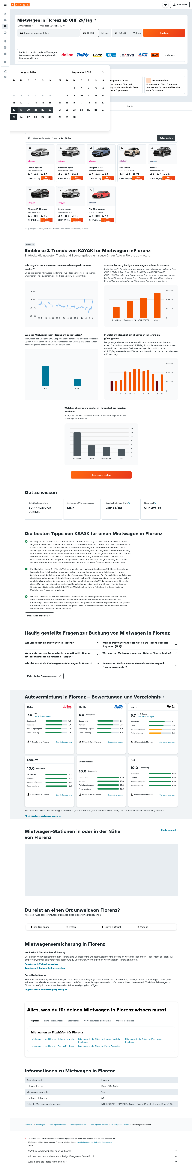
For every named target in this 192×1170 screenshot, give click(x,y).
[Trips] (5, 62)
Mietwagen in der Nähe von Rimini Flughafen (99, 1046)
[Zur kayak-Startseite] (20, 4)
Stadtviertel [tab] (73, 1020)
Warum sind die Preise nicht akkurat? (103, 1161)
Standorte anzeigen (64, 742)
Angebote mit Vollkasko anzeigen (41, 964)
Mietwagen (40, 1124)
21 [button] (77, 82)
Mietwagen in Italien (78, 1124)
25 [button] (55, 89)
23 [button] (91, 82)
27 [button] (69, 89)
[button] (5, 4)
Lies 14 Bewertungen (146, 716)
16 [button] (91, 75)
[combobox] (25, 25)
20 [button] (69, 82)
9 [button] (91, 68)
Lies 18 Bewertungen (42, 716)
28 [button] (76, 89)
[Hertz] (170, 707)
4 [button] (55, 68)
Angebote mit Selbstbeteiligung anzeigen (46, 989)
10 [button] (48, 75)
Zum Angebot (46, 178)
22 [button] (83, 82)
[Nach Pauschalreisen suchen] (5, 33)
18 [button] (55, 82)
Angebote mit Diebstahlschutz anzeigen (45, 968)
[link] (101, 475)
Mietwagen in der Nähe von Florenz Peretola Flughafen (99, 1040)
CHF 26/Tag (80, 20)
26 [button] (62, 89)
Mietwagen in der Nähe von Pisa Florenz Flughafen (143, 1040)
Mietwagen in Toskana (99, 1124)
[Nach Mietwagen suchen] (5, 26)
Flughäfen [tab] (34, 1020)
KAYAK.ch (28, 1124)
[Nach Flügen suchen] (5, 14)
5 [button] (62, 68)
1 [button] (83, 60)
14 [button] (77, 75)
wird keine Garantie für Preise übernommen (95, 1142)
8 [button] (84, 68)
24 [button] (47, 89)
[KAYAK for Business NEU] (5, 54)
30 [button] (91, 89)
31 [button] (48, 96)
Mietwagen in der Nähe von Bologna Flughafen (53, 1039)
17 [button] (48, 82)
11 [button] (55, 75)
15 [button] (84, 75)
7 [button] (76, 68)
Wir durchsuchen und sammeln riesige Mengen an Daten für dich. (103, 1156)
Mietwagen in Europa (57, 1124)
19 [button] (62, 82)
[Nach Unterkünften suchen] (5, 20)
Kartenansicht (169, 829)
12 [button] (62, 75)
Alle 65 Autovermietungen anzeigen (43, 816)
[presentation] (94, 20)
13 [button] (69, 75)
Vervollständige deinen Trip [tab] (97, 1020)
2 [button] (91, 60)
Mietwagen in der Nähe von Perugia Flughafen (53, 1046)
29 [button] (83, 89)
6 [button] (69, 68)
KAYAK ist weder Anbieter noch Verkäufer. (103, 1151)
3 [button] (48, 68)
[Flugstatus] (5, 47)
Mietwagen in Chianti (120, 1124)
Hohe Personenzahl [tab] (53, 1020)
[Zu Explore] (5, 41)
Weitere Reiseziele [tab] (125, 1020)
